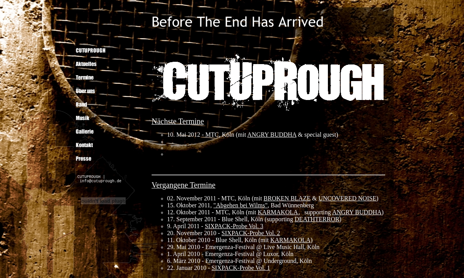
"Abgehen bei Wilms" (240, 205)
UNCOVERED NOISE (347, 198)
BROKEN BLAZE (287, 198)
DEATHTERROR (317, 219)
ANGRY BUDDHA (357, 212)
